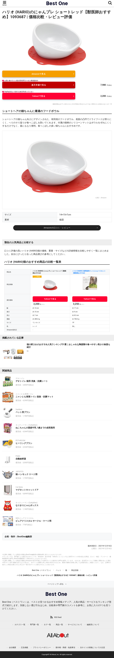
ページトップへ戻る (56, 584)
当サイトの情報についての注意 (92, 647)
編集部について (93, 625)
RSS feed (57, 617)
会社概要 (12, 647)
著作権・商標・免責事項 (65, 647)
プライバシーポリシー (42, 647)
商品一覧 (59, 625)
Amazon (103, 198)
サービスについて (75, 625)
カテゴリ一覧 (20, 625)
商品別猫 (74, 570)
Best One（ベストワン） (42, 570)
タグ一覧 (47, 625)
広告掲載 (24, 647)
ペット (58, 570)
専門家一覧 (34, 625)
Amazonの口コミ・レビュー (57, 228)
